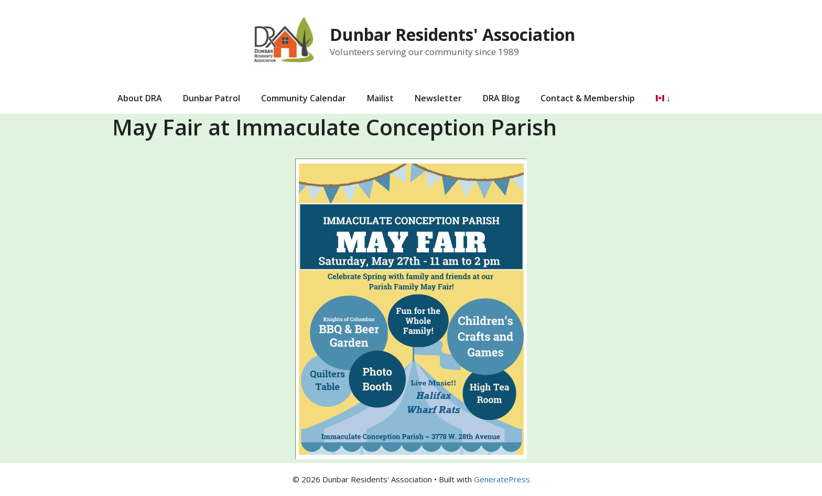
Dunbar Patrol (211, 98)
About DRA (139, 98)
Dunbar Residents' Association (452, 34)
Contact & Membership (587, 98)
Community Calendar (303, 98)
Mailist (380, 98)
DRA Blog (501, 98)
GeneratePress (502, 479)
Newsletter (438, 98)
